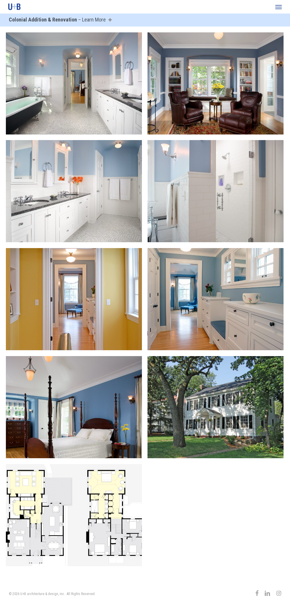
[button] (278, 7)
